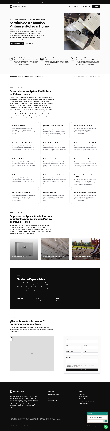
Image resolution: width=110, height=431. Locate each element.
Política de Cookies (83, 396)
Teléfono (85, 345)
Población (86, 351)
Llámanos (29, 43)
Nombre (68, 339)
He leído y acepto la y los (81, 366)
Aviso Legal (82, 394)
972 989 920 (85, 6)
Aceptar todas (84, 2)
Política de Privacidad (82, 365)
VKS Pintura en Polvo (18, 6)
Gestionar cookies (95, 2)
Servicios (75, 6)
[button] (32, 353)
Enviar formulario (82, 369)
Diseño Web (90, 426)
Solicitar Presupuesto (17, 43)
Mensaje (68, 357)
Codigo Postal (69, 351)
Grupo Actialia (97, 426)
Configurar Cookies (83, 403)
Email (67, 345)
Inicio (68, 6)
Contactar (96, 6)
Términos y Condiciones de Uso (86, 401)
